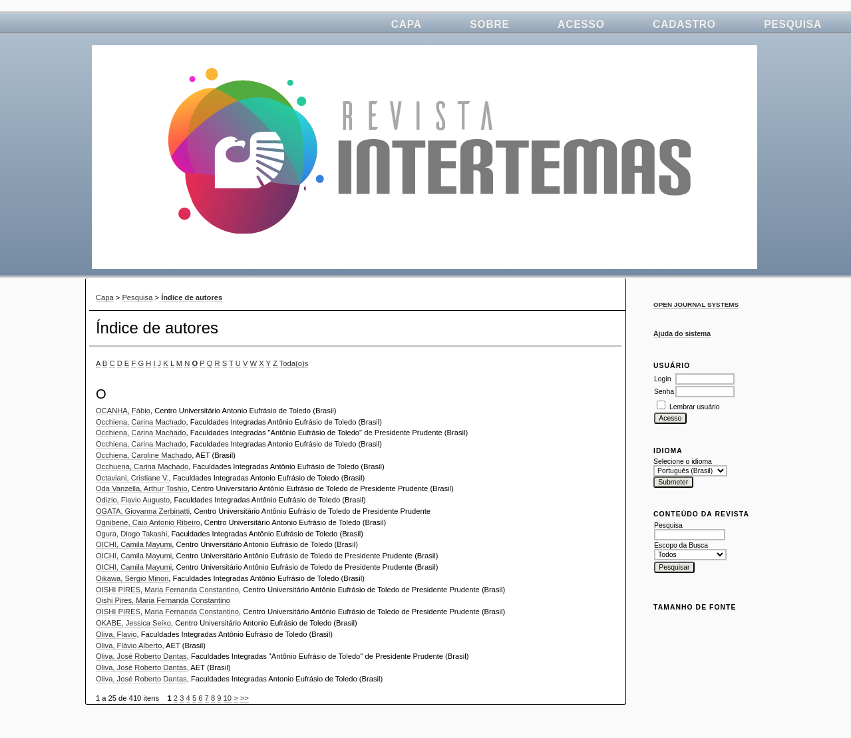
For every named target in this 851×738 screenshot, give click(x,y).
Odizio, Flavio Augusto (133, 500)
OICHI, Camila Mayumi (134, 544)
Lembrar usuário (694, 407)
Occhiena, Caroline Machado (144, 455)
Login (662, 379)
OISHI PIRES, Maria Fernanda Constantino (167, 590)
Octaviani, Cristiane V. (132, 478)
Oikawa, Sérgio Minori (132, 578)
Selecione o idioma (682, 461)
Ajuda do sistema (682, 333)
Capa (406, 24)
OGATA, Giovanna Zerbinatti (143, 511)
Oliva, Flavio (116, 634)
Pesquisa (793, 24)
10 (228, 698)
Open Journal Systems (696, 304)
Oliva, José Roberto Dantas (141, 656)
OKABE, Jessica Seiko (133, 623)
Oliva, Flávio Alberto (129, 645)
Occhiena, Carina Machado (141, 422)
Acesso (581, 24)
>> (244, 698)
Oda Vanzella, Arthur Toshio (142, 488)
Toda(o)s (294, 363)
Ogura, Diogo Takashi (131, 534)
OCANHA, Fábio (123, 411)
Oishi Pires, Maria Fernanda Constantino (163, 600)
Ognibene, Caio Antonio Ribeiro (148, 522)
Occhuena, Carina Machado (142, 466)
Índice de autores (191, 297)
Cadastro (684, 24)
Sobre (489, 24)
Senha (664, 391)
